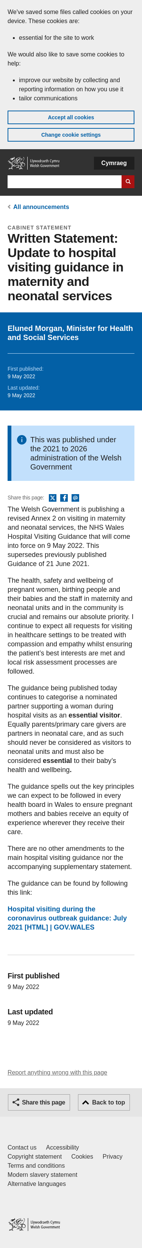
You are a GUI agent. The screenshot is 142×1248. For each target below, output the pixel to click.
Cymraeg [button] (114, 163)
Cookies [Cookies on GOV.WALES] (82, 1156)
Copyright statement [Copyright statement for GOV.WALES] (35, 1156)
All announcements (41, 207)
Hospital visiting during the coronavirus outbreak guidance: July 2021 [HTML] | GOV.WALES (67, 918)
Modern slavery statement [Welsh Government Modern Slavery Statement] (42, 1175)
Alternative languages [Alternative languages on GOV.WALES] (37, 1184)
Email (75, 498)
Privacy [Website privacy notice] (112, 1156)
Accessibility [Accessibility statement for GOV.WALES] (62, 1147)
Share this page (43, 1102)
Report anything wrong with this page (57, 1072)
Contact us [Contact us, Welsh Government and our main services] (22, 1147)
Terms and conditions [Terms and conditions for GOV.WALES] (36, 1165)
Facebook (64, 498)
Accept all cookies (71, 117)
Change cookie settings (71, 135)
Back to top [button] (108, 1102)
